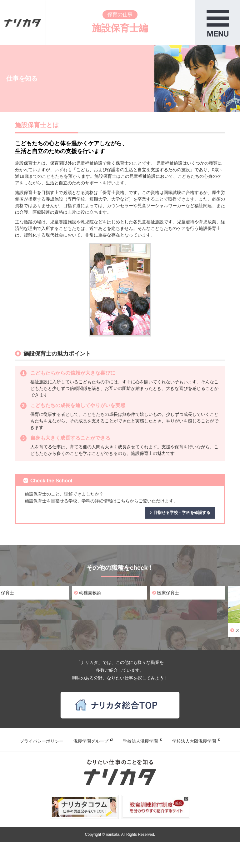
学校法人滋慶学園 (140, 741)
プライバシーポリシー (41, 741)
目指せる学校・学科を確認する (181, 512)
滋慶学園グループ (90, 741)
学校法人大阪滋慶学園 (194, 741)
